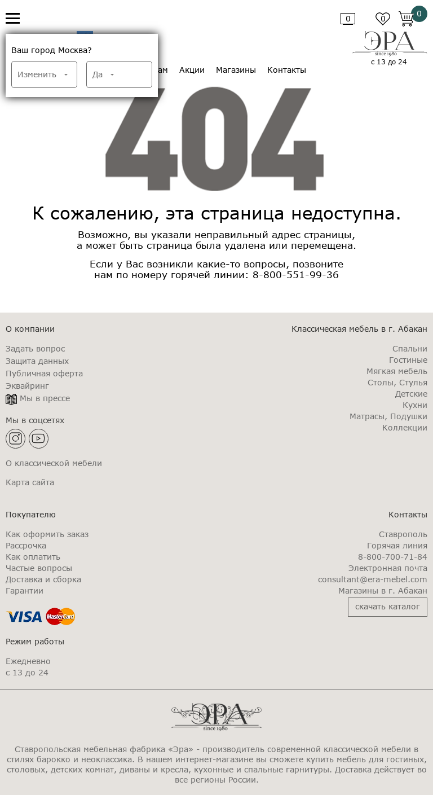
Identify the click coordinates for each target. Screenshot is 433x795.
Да (97, 74)
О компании (30, 328)
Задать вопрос (35, 348)
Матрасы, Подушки (388, 416)
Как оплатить (33, 556)
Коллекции (404, 427)
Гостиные (408, 359)
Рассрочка (26, 545)
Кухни (415, 405)
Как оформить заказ (47, 534)
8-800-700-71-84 (392, 556)
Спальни (409, 348)
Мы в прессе (45, 398)
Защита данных (37, 361)
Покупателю (31, 514)
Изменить (36, 74)
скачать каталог (387, 606)
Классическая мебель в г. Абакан (359, 328)
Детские (411, 393)
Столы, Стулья (397, 382)
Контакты (286, 70)
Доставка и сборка (43, 579)
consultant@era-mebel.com (372, 579)
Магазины (236, 70)
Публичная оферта (44, 373)
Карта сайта (30, 482)
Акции (192, 70)
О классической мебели (54, 463)
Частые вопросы (39, 568)
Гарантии (24, 590)
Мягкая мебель (396, 371)
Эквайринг (27, 385)
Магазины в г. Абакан (382, 590)
